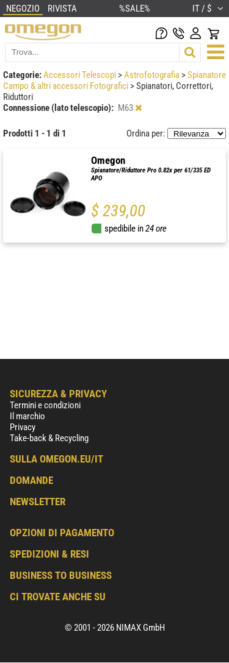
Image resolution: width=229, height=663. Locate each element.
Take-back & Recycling (49, 438)
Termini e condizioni (45, 405)
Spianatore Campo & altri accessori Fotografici (114, 80)
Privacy (22, 427)
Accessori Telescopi (80, 74)
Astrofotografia (152, 74)
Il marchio (27, 416)
